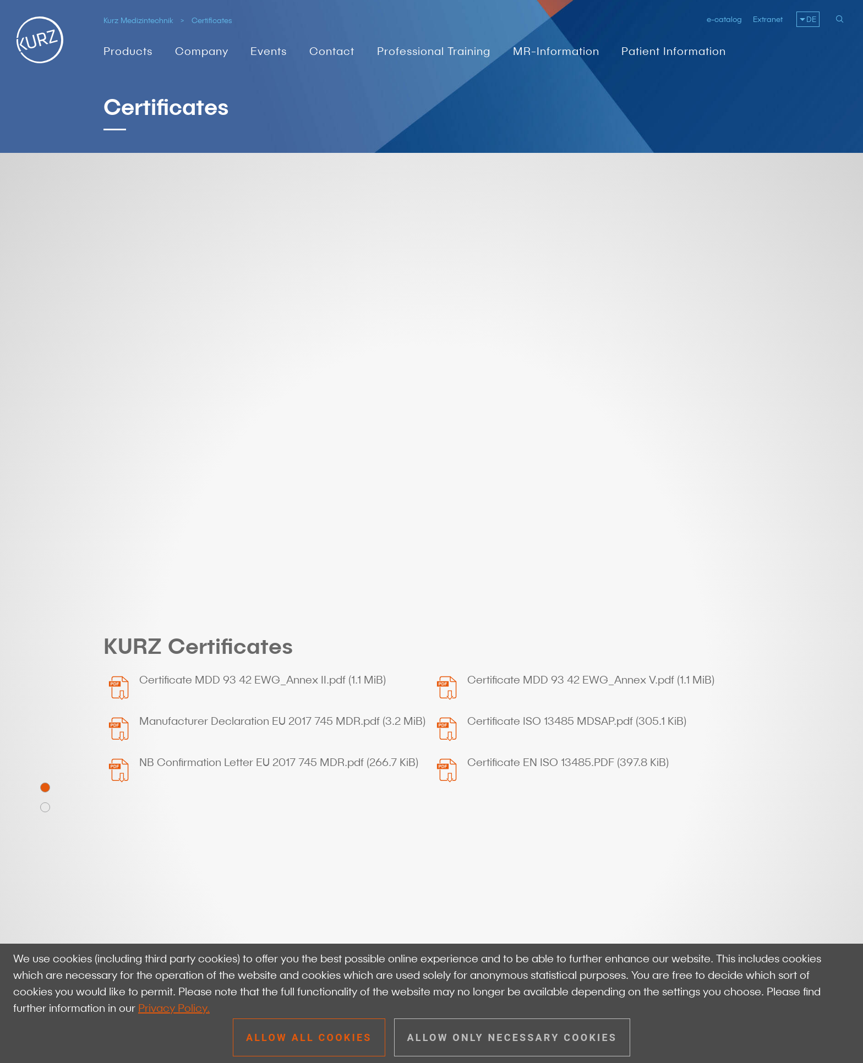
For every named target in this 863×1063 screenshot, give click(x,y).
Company (201, 51)
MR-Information (556, 51)
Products (127, 51)
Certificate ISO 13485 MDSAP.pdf (576, 387)
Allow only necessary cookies (512, 1037)
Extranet (768, 19)
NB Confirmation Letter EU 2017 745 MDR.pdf (278, 428)
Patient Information (673, 51)
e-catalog (724, 19)
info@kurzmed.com (186, 828)
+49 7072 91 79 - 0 (184, 812)
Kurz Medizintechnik (138, 20)
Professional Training (433, 51)
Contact (331, 51)
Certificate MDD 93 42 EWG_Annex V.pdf (590, 346)
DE (811, 19)
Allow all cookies (309, 1037)
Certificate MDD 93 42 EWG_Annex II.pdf (262, 346)
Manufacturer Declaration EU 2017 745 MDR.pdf (282, 387)
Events (268, 51)
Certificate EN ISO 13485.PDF (568, 428)
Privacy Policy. (174, 1008)
